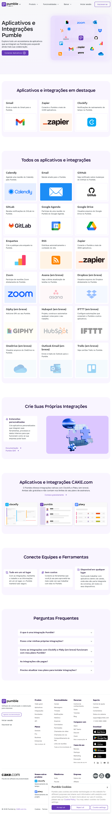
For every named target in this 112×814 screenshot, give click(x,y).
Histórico (57, 718)
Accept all (61, 807)
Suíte (56, 778)
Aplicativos (38, 707)
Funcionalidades (49, 4)
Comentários (97, 711)
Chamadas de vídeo (61, 731)
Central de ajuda (99, 704)
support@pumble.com (101, 718)
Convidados (58, 724)
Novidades (38, 714)
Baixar (66, 4)
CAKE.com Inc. (21, 809)
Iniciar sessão (85, 4)
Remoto (76, 749)
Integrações (39, 711)
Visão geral (39, 704)
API (36, 721)
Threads (57, 711)
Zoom (76, 736)
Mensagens (58, 707)
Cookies (37, 809)
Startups (77, 752)
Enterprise (38, 741)
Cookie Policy (69, 799)
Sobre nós (77, 778)
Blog (75, 716)
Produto (32, 4)
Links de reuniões (60, 744)
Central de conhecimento (79, 705)
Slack (76, 726)
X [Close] (107, 787)
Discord (76, 733)
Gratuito (37, 730)
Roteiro (37, 718)
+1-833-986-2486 (99, 721)
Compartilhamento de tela (61, 739)
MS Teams (77, 729)
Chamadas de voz (60, 735)
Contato (96, 707)
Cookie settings (99, 807)
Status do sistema (99, 714)
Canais (56, 704)
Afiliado (76, 782)
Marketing (77, 756)
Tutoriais (77, 713)
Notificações (58, 714)
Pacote (56, 782)
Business (38, 737)
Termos (44, 809)
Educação (77, 759)
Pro (36, 734)
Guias (76, 709)
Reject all (80, 807)
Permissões (58, 728)
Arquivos (57, 721)
